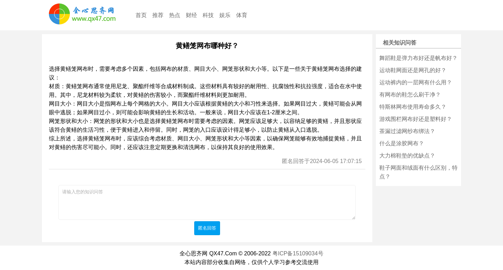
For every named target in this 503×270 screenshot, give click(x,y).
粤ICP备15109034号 (297, 253)
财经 (191, 15)
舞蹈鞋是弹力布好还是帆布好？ (418, 58)
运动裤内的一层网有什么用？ (415, 82)
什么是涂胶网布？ (401, 143)
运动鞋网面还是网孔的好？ (412, 70)
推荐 (157, 15)
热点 (174, 15)
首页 (141, 15)
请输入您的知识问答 (207, 202)
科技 (208, 15)
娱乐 (225, 15)
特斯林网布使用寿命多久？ (412, 107)
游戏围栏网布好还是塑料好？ (415, 119)
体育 (241, 15)
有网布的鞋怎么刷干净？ (410, 95)
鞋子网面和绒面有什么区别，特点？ (418, 172)
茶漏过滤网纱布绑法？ (407, 131)
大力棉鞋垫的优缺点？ (407, 156)
